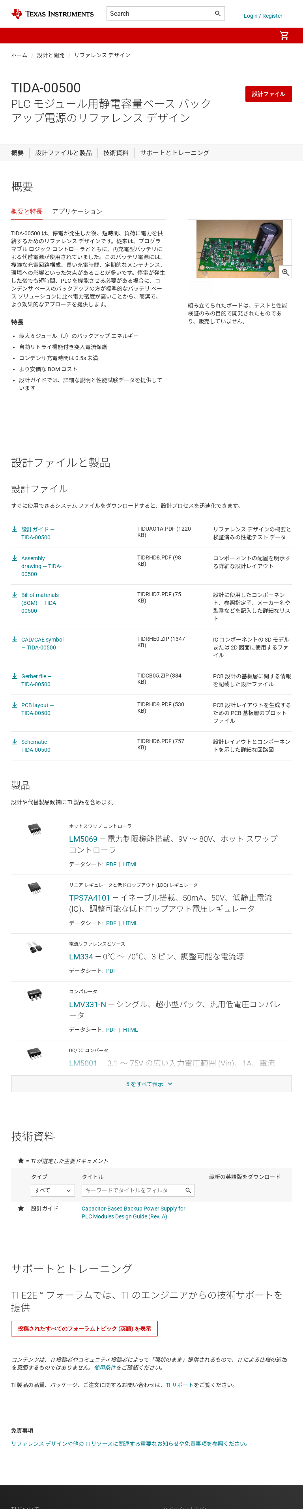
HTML (130, 864)
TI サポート (180, 1385)
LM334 (81, 956)
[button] (19, 35)
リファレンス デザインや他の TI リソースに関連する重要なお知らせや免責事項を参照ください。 (131, 1444)
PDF (111, 864)
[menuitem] (262, 35)
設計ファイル (268, 94)
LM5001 (83, 1063)
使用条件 (105, 1367)
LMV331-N (87, 1004)
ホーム (19, 55)
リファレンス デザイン (102, 55)
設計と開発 (51, 55)
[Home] (52, 14)
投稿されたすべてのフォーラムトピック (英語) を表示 (84, 1328)
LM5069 (83, 839)
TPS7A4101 (89, 898)
